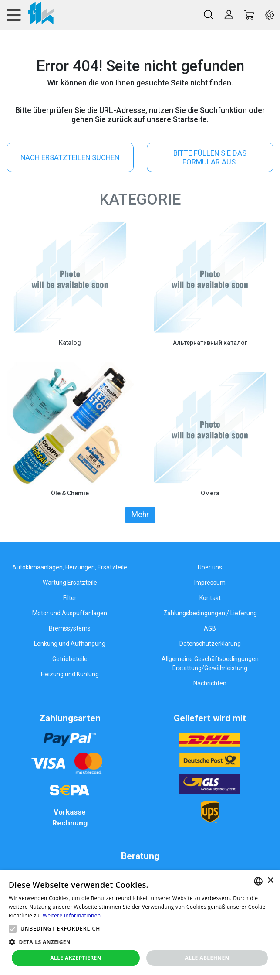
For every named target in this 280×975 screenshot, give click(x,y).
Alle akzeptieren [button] (75, 957)
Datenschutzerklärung (210, 643)
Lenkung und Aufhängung (69, 643)
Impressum (210, 582)
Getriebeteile (70, 658)
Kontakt (210, 597)
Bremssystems (70, 628)
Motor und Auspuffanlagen (69, 613)
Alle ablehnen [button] (207, 957)
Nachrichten (209, 683)
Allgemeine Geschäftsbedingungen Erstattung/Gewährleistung (210, 663)
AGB (210, 628)
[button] (12, 929)
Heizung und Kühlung (70, 674)
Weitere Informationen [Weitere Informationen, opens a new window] (72, 915)
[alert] (140, 922)
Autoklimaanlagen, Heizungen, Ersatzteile (69, 567)
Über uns (210, 567)
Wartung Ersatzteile (70, 582)
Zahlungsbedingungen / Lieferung (210, 613)
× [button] (270, 880)
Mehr (140, 514)
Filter (70, 597)
